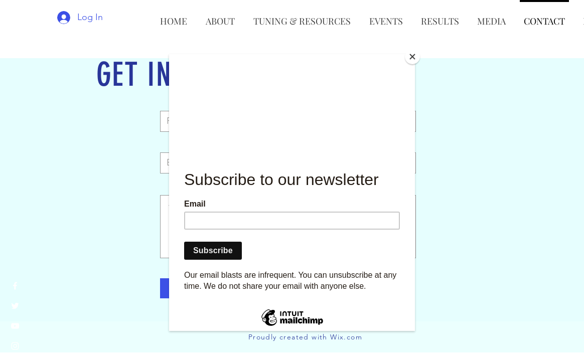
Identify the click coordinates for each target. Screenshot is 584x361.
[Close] (412, 56)
